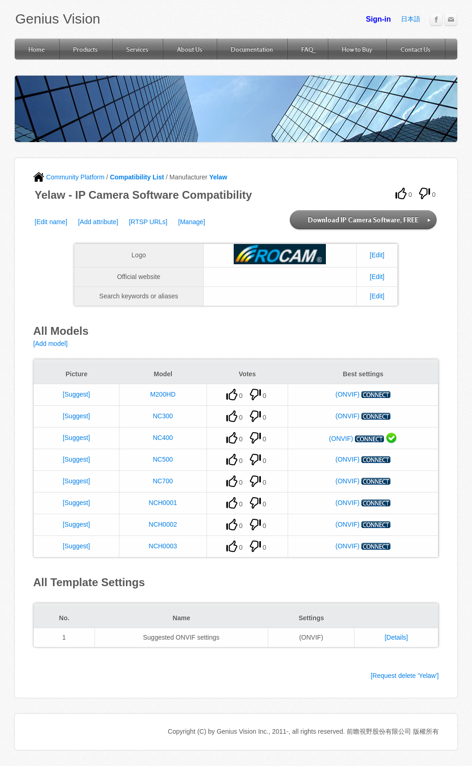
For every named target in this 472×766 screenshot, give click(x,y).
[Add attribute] (98, 222)
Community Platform (69, 177)
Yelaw (218, 177)
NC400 (163, 437)
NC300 (163, 416)
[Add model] (50, 343)
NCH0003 (163, 546)
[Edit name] (51, 222)
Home (37, 49)
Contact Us (416, 49)
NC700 (163, 481)
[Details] (396, 637)
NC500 (163, 459)
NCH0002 (163, 524)
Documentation (252, 49)
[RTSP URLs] (148, 222)
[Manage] (191, 222)
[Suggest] (76, 394)
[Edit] (377, 255)
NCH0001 (163, 502)
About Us (189, 49)
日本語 (410, 19)
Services (137, 49)
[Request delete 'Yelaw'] (405, 675)
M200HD (163, 394)
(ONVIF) (348, 394)
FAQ (307, 49)
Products (85, 49)
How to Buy (357, 49)
